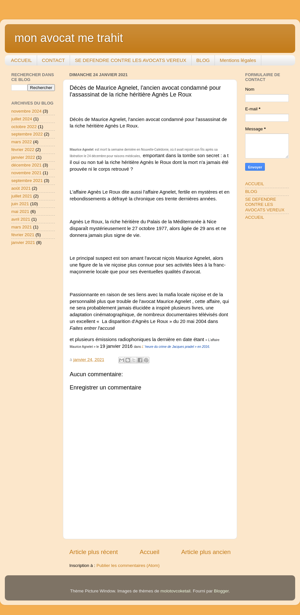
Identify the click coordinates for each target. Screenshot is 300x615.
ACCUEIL (21, 60)
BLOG (203, 60)
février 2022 (22, 149)
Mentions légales (238, 60)
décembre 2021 (26, 165)
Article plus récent (93, 552)
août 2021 (21, 188)
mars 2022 (21, 141)
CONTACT (53, 60)
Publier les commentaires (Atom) (128, 565)
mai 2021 (20, 211)
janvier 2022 (23, 157)
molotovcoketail (175, 591)
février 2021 (22, 234)
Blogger (221, 591)
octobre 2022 (24, 126)
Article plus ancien (206, 552)
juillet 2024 (21, 118)
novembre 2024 (26, 111)
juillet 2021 (21, 196)
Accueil (149, 552)
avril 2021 (20, 219)
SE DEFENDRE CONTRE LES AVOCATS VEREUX (130, 60)
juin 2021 (20, 203)
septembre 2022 (27, 134)
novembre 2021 (26, 172)
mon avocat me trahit (69, 38)
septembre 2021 (27, 180)
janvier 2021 (23, 242)
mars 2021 (21, 227)
